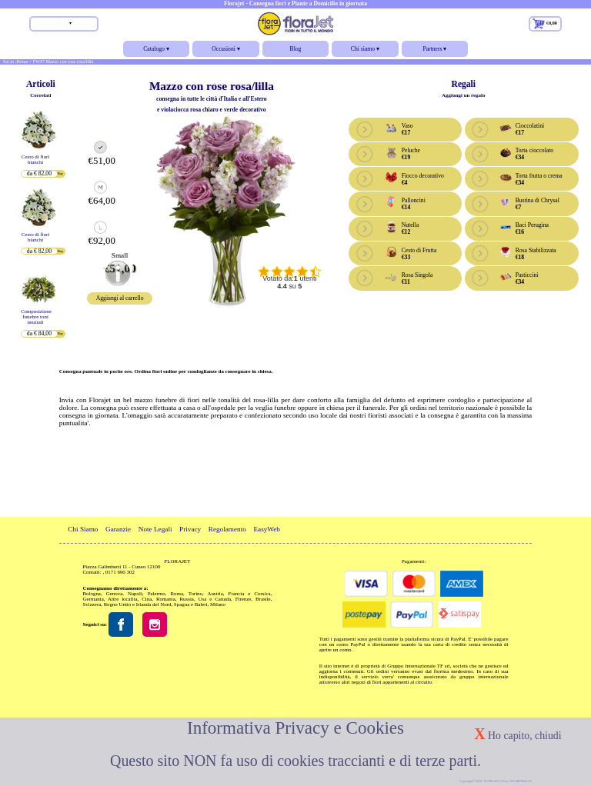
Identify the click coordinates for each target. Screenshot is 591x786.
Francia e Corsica (250, 593)
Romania (165, 598)
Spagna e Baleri (191, 604)
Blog (296, 48)
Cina (147, 598)
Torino (195, 593)
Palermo (156, 593)
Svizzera (92, 604)
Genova (114, 593)
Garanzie (118, 529)
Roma (176, 593)
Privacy (190, 529)
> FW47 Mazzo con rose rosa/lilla (61, 61)
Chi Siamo (83, 529)
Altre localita (122, 598)
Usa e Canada (215, 598)
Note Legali (155, 529)
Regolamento (227, 529)
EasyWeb (266, 529)
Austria (214, 593)
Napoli (135, 593)
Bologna (92, 593)
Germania (93, 598)
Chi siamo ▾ (364, 51)
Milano (217, 604)
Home (22, 61)
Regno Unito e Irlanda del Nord (138, 604)
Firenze (243, 598)
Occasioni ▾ (225, 51)
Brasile (263, 598)
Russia (186, 598)
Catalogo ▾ (156, 51)
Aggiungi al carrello (120, 298)
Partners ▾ (434, 51)
